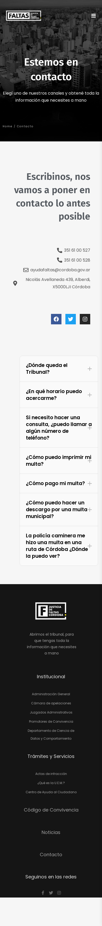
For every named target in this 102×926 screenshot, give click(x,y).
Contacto (51, 854)
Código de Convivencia (51, 810)
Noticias (51, 832)
